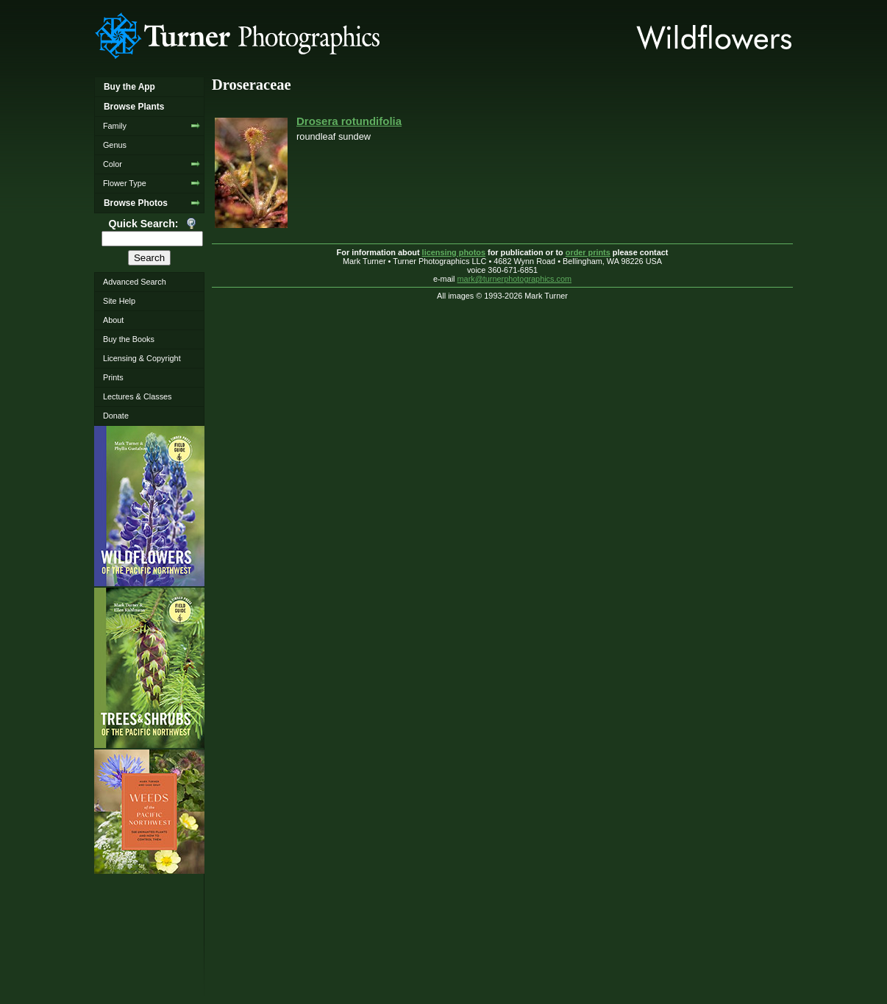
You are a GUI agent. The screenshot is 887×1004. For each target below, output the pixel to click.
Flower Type (124, 183)
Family (115, 125)
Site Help (119, 300)
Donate (116, 415)
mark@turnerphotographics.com (514, 278)
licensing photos (453, 252)
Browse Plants (134, 107)
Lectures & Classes (137, 396)
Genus (115, 144)
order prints (588, 252)
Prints (113, 377)
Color (112, 164)
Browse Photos (136, 203)
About (113, 320)
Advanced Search (134, 281)
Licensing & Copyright (142, 358)
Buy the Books (128, 339)
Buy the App (129, 87)
